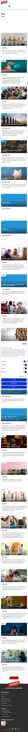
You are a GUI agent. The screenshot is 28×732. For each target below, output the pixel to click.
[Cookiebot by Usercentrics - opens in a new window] (22, 344)
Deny (14, 387)
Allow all (14, 379)
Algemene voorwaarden (15, 730)
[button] (14, 677)
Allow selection (14, 383)
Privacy (22, 730)
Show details (22, 376)
